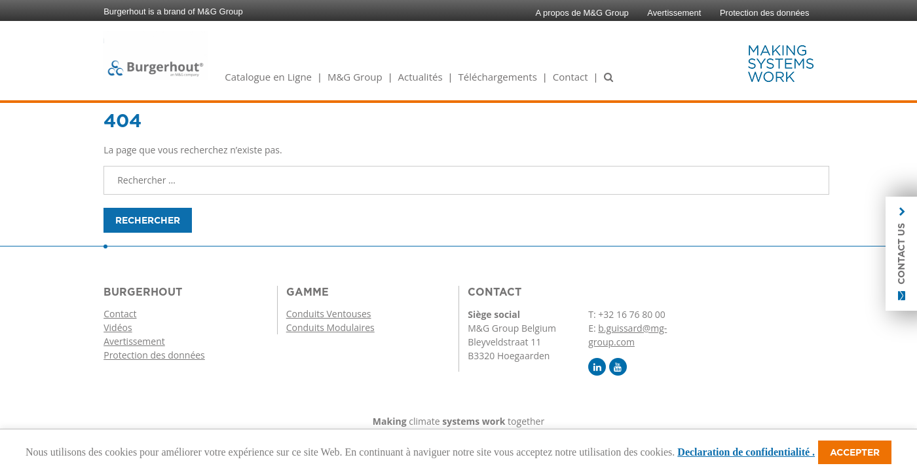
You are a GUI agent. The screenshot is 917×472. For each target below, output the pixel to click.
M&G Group (355, 76)
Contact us (901, 254)
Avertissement (674, 13)
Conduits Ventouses (328, 313)
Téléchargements (497, 76)
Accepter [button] (855, 452)
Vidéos (117, 327)
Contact (570, 76)
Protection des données (765, 13)
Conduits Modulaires (330, 327)
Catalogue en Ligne (268, 76)
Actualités (420, 76)
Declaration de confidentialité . (746, 452)
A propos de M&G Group (582, 13)
